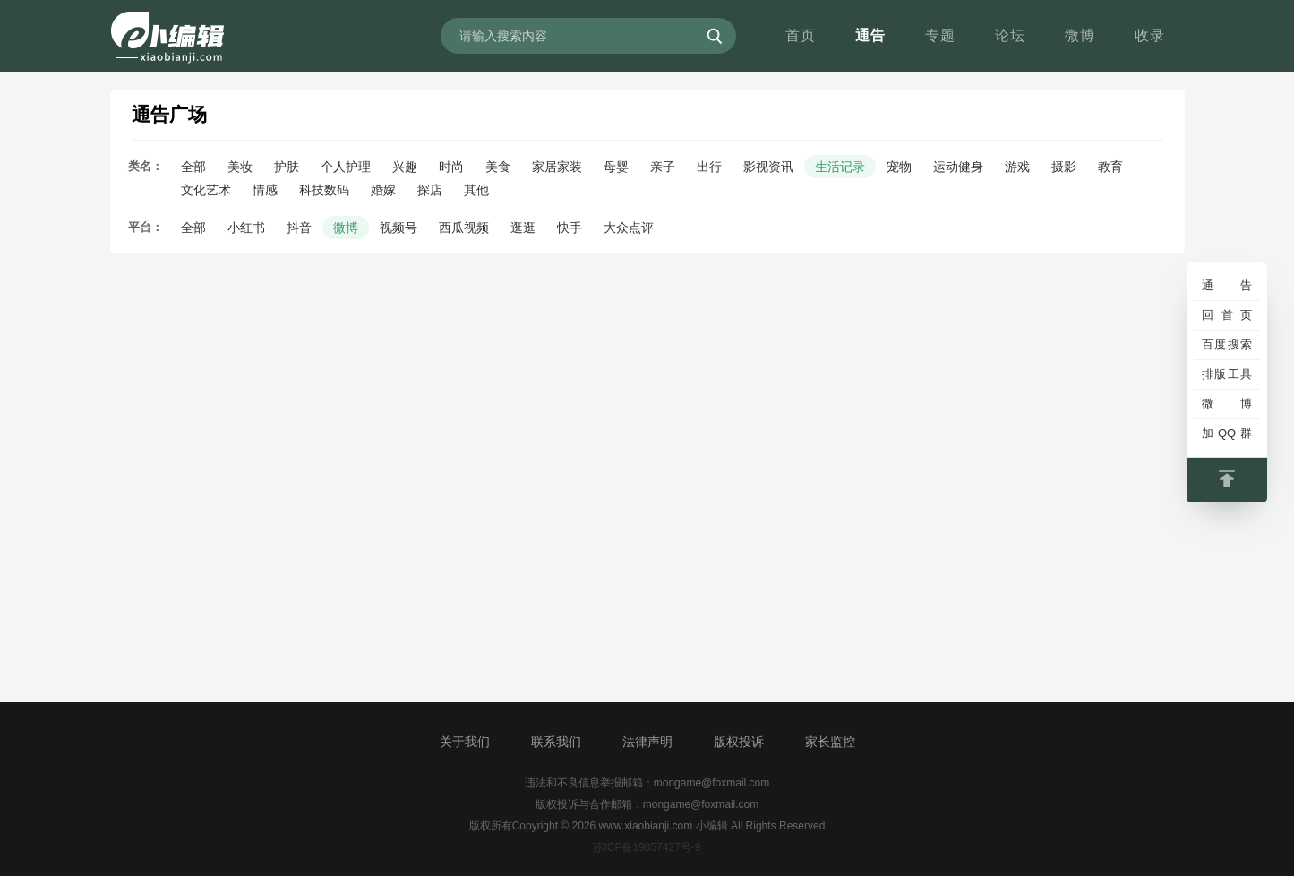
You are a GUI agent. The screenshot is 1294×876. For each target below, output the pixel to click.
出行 (709, 166)
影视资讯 (768, 166)
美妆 (240, 166)
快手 (569, 227)
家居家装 (557, 166)
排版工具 (1227, 374)
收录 (1150, 35)
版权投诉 (739, 741)
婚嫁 (383, 190)
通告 (870, 35)
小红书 (246, 227)
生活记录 (840, 166)
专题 (940, 35)
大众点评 (629, 227)
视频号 (398, 227)
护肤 (286, 166)
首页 (800, 35)
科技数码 (324, 190)
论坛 (1010, 35)
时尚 (451, 166)
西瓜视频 (464, 227)
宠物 (899, 166)
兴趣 (404, 166)
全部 (193, 166)
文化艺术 (206, 190)
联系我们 (556, 741)
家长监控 (830, 741)
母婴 (616, 166)
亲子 (662, 166)
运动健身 (958, 166)
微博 (1080, 35)
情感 (265, 190)
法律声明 (647, 741)
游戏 (1017, 166)
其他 (476, 190)
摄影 (1063, 166)
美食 (497, 166)
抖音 (299, 227)
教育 (1110, 166)
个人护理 (346, 166)
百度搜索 (1227, 344)
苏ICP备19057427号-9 (646, 847)
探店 (429, 190)
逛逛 (523, 227)
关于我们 (465, 741)
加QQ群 (1227, 433)
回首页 (1227, 315)
